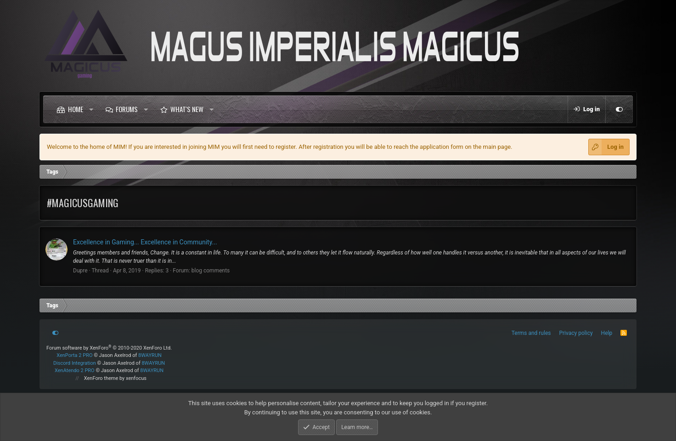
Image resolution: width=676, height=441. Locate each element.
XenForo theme (101, 378)
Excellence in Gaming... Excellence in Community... (145, 242)
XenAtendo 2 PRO (75, 370)
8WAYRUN (150, 355)
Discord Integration (74, 363)
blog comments (211, 270)
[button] (91, 109)
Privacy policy (575, 333)
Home (75, 109)
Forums (127, 109)
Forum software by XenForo (109, 348)
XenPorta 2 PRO (74, 355)
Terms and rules (531, 333)
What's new (186, 109)
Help (607, 333)
